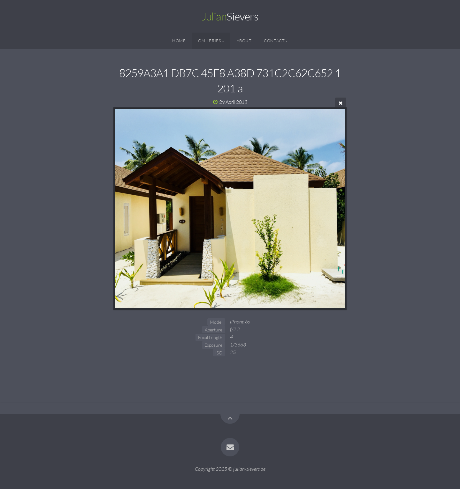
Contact (274, 40)
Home (179, 40)
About (244, 40)
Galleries (209, 40)
